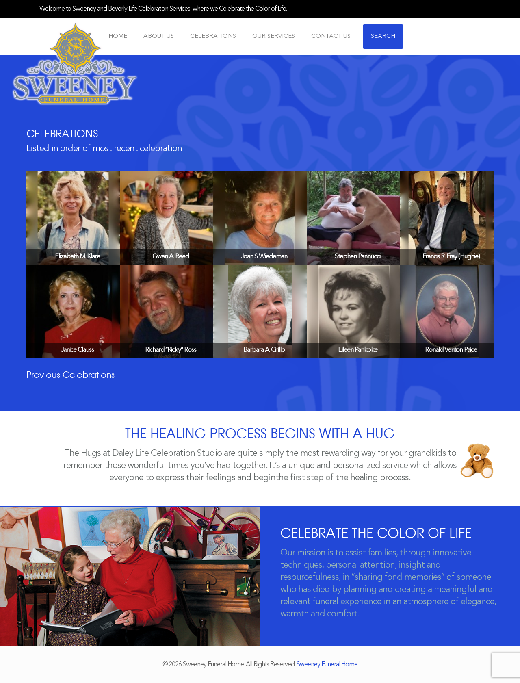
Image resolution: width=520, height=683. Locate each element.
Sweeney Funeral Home (327, 664)
